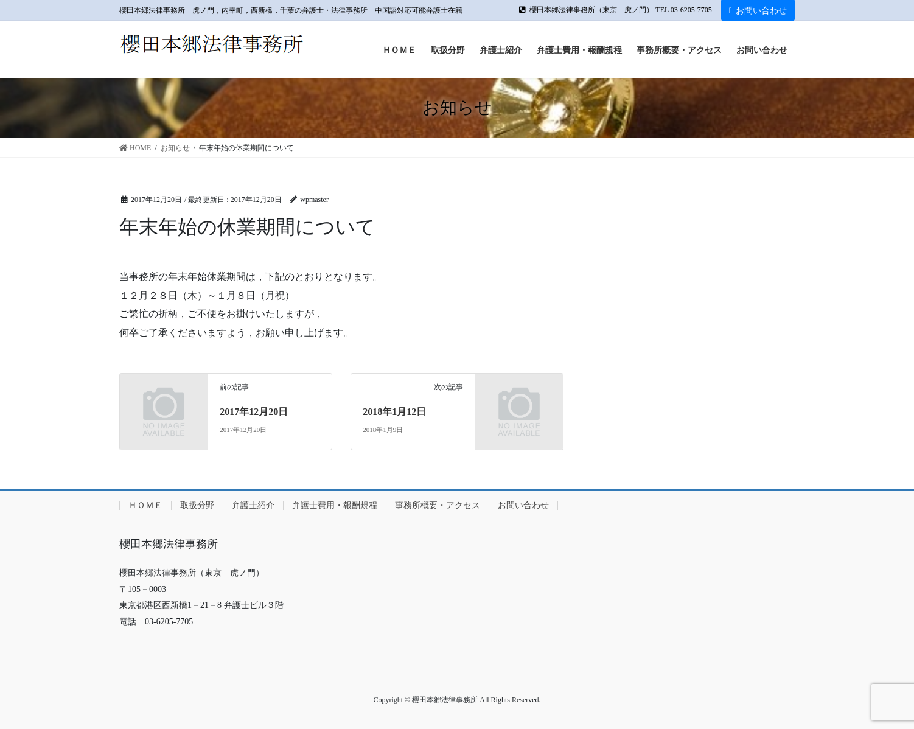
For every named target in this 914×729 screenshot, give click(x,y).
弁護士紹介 (253, 505)
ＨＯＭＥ (145, 505)
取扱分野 (197, 505)
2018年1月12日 (394, 411)
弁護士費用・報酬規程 (334, 505)
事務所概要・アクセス (437, 505)
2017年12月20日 (254, 411)
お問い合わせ (758, 10)
